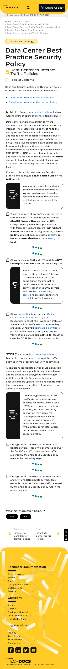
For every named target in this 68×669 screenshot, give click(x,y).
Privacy (12, 632)
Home (8, 21)
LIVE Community (17, 615)
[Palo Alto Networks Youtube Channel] (33, 652)
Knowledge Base (17, 619)
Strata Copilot (52, 8)
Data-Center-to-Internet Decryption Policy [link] (33, 102)
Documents (14, 643)
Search (11, 577)
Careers (12, 608)
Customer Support (18, 612)
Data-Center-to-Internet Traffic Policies (27, 33)
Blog (10, 581)
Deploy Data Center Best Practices (25, 30)
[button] (66, 535)
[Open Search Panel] (29, 7)
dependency (48, 238)
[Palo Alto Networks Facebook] (11, 652)
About (11, 605)
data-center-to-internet (41, 112)
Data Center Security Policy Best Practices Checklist (33, 27)
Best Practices (21, 21)
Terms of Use (15, 639)
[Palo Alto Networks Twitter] (26, 652)
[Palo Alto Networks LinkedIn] (18, 652)
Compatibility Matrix (19, 584)
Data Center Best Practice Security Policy (28, 24)
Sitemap (12, 591)
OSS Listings (15, 588)
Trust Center (15, 636)
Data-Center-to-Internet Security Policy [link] (31, 97)
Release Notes (16, 574)
